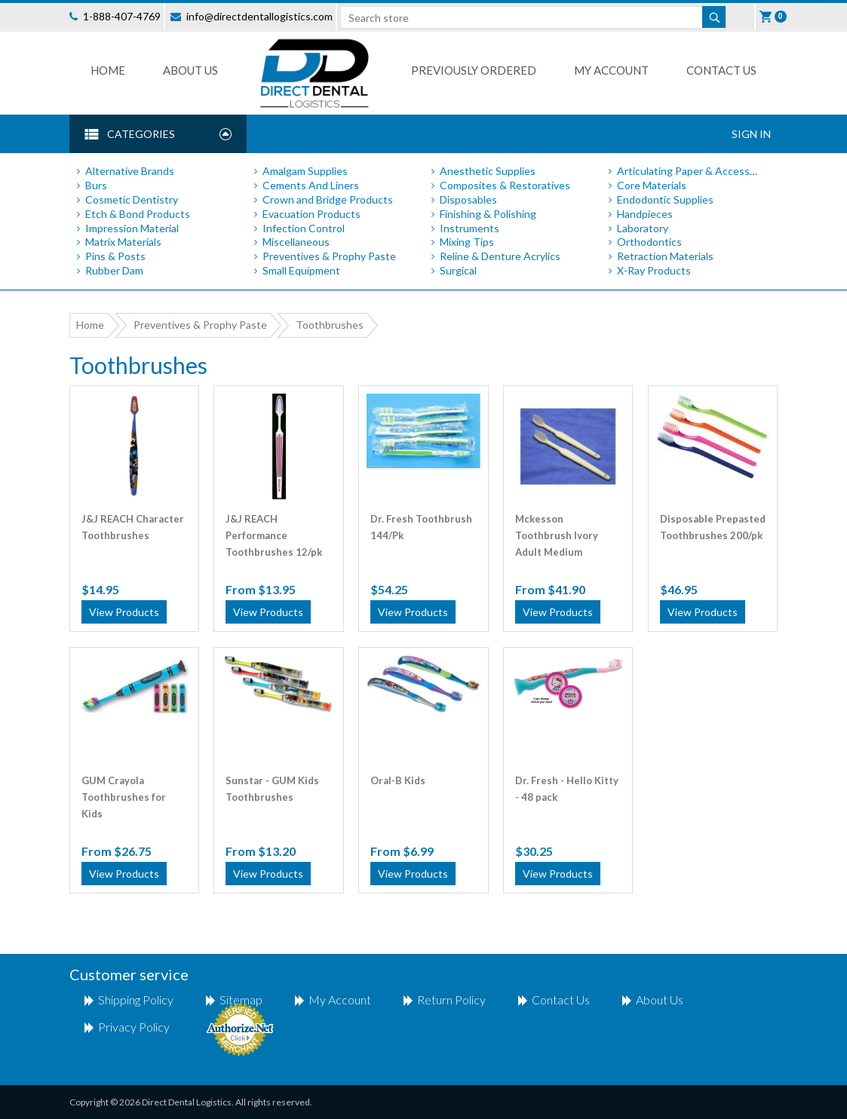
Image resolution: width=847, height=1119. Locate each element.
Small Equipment (301, 270)
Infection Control (303, 228)
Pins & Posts (115, 256)
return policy (451, 999)
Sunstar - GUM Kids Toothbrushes (272, 788)
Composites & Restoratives (505, 185)
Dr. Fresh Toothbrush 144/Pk (421, 527)
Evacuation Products (311, 213)
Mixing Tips (467, 241)
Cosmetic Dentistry (131, 199)
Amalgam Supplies (305, 170)
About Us (190, 70)
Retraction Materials (665, 256)
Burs (96, 185)
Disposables (468, 199)
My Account (611, 70)
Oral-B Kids (397, 780)
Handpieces (645, 213)
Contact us (721, 70)
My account (339, 999)
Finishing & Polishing (488, 213)
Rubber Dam (114, 270)
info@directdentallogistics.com (259, 16)
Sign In (751, 133)
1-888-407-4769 (122, 16)
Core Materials (651, 185)
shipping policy (135, 999)
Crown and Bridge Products (327, 199)
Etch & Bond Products (137, 213)
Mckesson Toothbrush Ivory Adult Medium (556, 527)
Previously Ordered (473, 70)
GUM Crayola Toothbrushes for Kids (123, 789)
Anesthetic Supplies (488, 170)
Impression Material (132, 228)
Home (108, 70)
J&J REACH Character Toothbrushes (132, 527)
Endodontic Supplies (665, 199)
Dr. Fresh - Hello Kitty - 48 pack (566, 788)
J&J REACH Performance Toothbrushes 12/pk (274, 527)
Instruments (469, 228)
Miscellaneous (296, 241)
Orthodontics (649, 241)
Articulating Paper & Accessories (690, 170)
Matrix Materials (123, 241)
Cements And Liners (310, 185)
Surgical (458, 270)
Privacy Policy (134, 1026)
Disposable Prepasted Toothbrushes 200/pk (713, 527)
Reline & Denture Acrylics (500, 256)
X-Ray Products (654, 270)
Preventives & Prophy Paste (329, 256)
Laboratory (642, 228)
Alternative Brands (129, 170)
